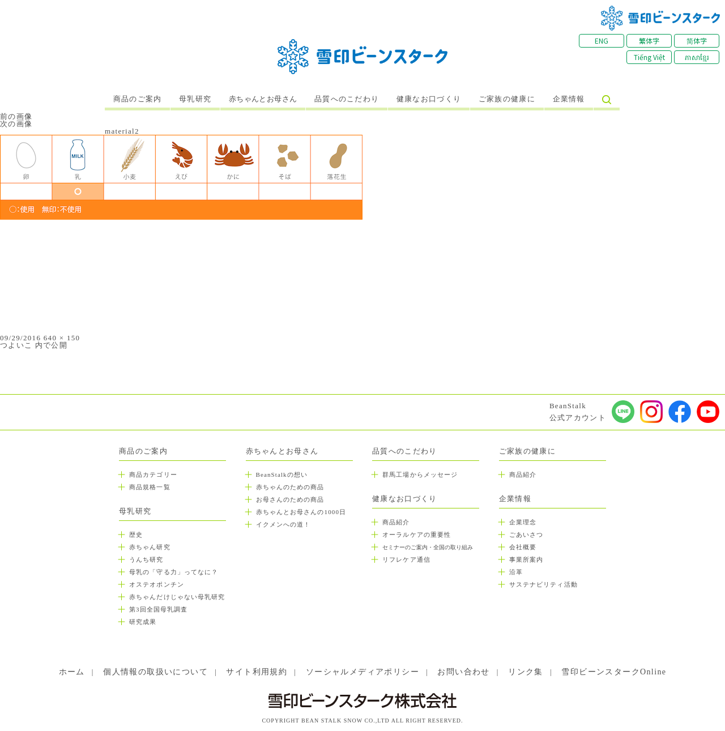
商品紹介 (396, 522)
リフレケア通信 (406, 559)
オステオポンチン (156, 584)
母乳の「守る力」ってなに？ (173, 571)
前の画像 (16, 116)
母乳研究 (195, 99)
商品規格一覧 (149, 487)
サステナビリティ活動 (543, 584)
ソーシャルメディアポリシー (362, 672)
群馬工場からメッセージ (420, 474)
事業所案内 (526, 559)
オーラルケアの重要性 (416, 534)
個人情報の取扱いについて (155, 672)
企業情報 (569, 99)
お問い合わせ (463, 672)
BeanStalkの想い (282, 474)
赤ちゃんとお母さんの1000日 (301, 511)
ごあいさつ (526, 534)
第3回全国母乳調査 (158, 609)
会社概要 (522, 547)
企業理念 (522, 522)
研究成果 (142, 621)
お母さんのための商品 (290, 499)
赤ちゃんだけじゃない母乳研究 (177, 596)
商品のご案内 (137, 99)
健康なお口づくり (428, 99)
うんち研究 (146, 559)
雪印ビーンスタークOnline (613, 672)
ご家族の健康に (507, 99)
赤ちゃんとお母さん (263, 99)
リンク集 (525, 672)
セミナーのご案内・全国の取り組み (427, 547)
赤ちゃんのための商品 (290, 487)
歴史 (136, 534)
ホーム (72, 672)
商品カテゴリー (153, 474)
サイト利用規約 (256, 672)
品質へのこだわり (346, 99)
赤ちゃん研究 (149, 547)
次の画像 (16, 123)
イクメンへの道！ (283, 524)
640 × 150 (62, 338)
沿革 (516, 571)
